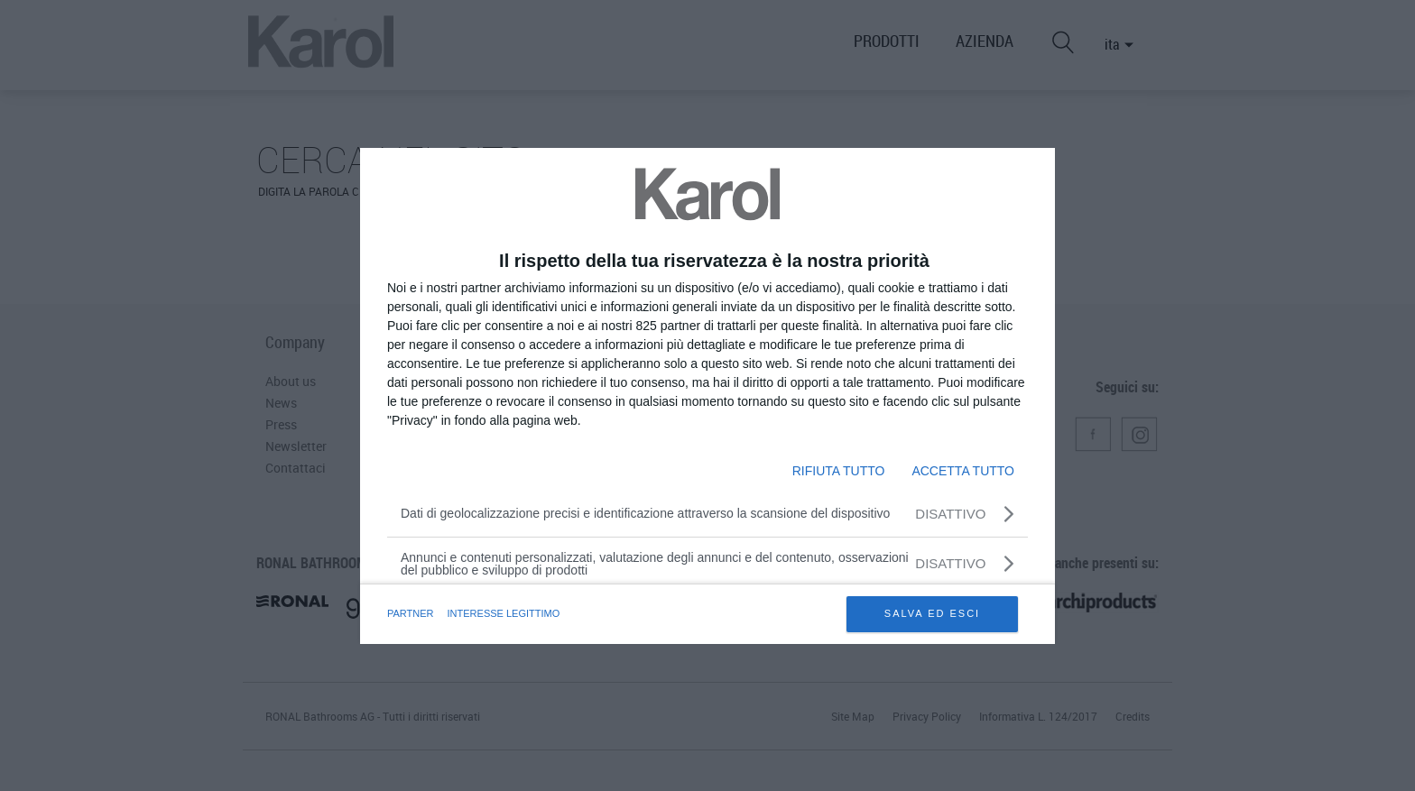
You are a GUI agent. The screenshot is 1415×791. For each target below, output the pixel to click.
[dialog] (707, 396)
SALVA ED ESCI (932, 613)
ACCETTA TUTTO (962, 471)
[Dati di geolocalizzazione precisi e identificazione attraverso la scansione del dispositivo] (707, 513)
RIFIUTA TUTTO (838, 471)
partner (410, 613)
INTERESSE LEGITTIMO (504, 613)
